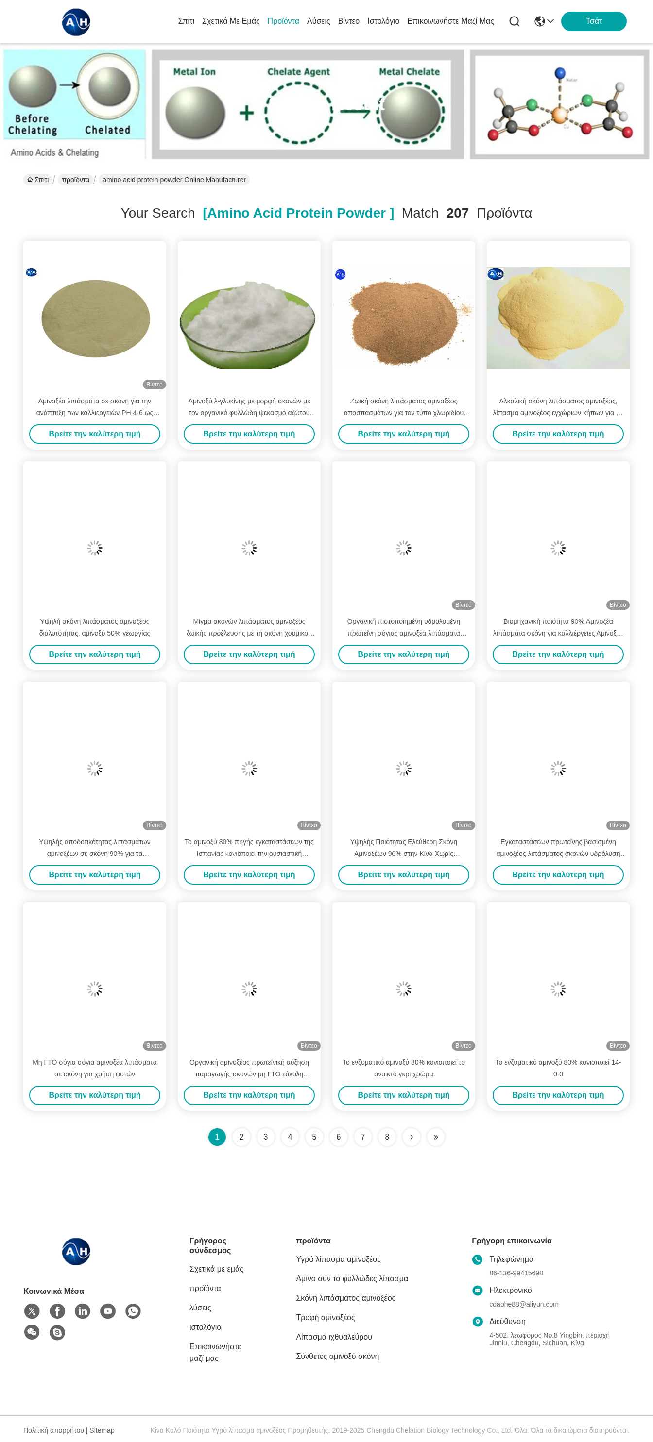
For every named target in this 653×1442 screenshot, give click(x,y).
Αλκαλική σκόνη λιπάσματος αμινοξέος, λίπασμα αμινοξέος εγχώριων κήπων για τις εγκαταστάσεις (558, 412)
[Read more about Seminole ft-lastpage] (436, 1137)
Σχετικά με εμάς (231, 21)
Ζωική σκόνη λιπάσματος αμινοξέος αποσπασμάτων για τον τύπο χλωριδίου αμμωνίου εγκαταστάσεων (404, 412)
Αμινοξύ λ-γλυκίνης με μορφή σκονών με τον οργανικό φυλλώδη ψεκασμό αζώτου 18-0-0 (249, 412)
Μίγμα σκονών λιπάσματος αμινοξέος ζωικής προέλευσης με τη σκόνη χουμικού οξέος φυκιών (249, 633)
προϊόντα (283, 21)
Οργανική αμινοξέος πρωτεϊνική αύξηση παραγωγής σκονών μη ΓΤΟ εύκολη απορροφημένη (249, 1074)
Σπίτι (186, 21)
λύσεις (318, 21)
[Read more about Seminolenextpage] (411, 1137)
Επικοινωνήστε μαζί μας (450, 21)
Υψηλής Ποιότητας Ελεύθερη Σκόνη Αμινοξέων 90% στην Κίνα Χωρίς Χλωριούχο (403, 853)
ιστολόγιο (383, 21)
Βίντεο (349, 21)
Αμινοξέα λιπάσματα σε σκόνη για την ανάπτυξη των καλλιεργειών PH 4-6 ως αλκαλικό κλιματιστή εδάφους (95, 412)
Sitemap (101, 1430)
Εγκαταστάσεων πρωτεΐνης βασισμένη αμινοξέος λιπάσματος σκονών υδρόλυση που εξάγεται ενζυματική (558, 853)
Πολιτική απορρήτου (53, 1430)
